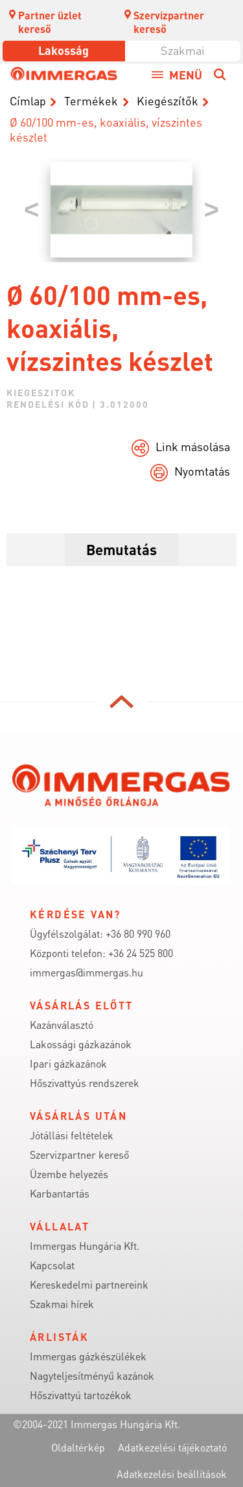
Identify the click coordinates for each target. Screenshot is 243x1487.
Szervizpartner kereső (163, 22)
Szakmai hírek (62, 1304)
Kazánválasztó (61, 1024)
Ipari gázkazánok (68, 1063)
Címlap (28, 100)
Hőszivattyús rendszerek (84, 1083)
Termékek (91, 100)
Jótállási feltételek (71, 1135)
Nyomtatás (202, 470)
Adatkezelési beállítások (172, 1474)
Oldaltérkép (78, 1447)
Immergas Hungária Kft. (84, 1245)
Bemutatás (121, 549)
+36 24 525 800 (140, 953)
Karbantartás (59, 1193)
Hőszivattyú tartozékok (81, 1395)
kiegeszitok (40, 392)
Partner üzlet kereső (45, 22)
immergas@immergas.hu (86, 972)
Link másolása (193, 446)
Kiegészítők (167, 100)
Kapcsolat (52, 1265)
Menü (185, 74)
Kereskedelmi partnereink (89, 1284)
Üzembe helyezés (69, 1174)
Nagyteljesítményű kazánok (92, 1375)
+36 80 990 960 (138, 933)
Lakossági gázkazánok (81, 1044)
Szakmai (183, 50)
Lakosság (63, 50)
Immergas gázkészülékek (88, 1356)
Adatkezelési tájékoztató (172, 1447)
